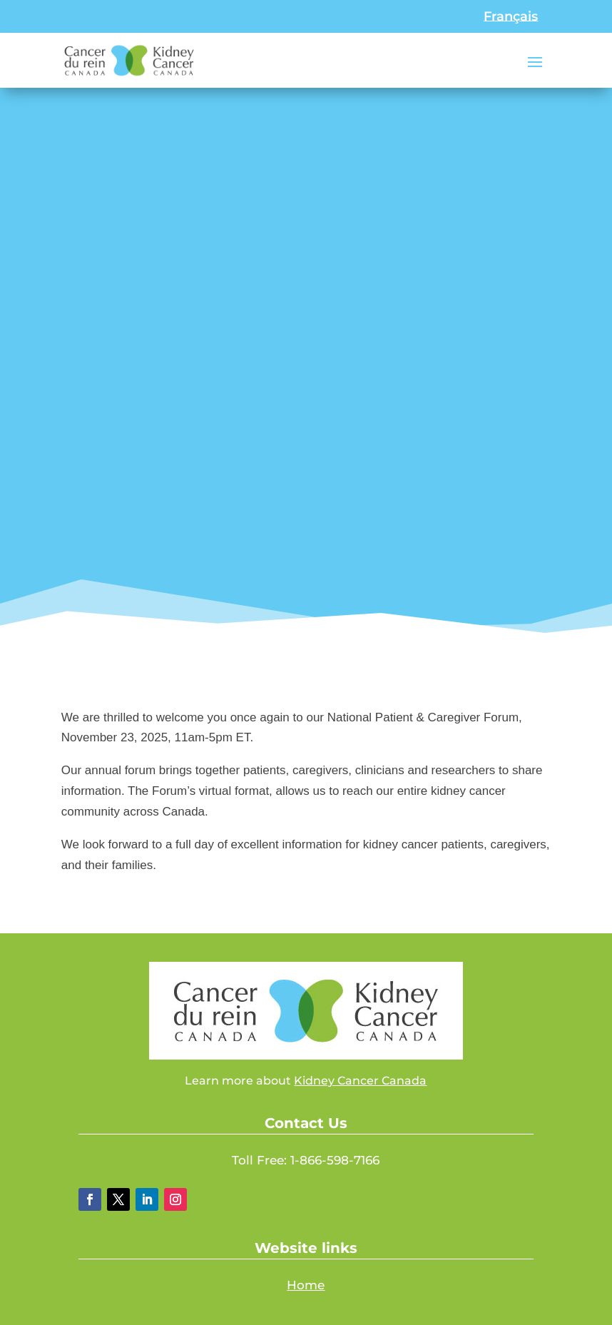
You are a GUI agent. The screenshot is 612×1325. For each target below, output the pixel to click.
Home (306, 1285)
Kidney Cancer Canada (360, 1080)
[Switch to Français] (510, 16)
